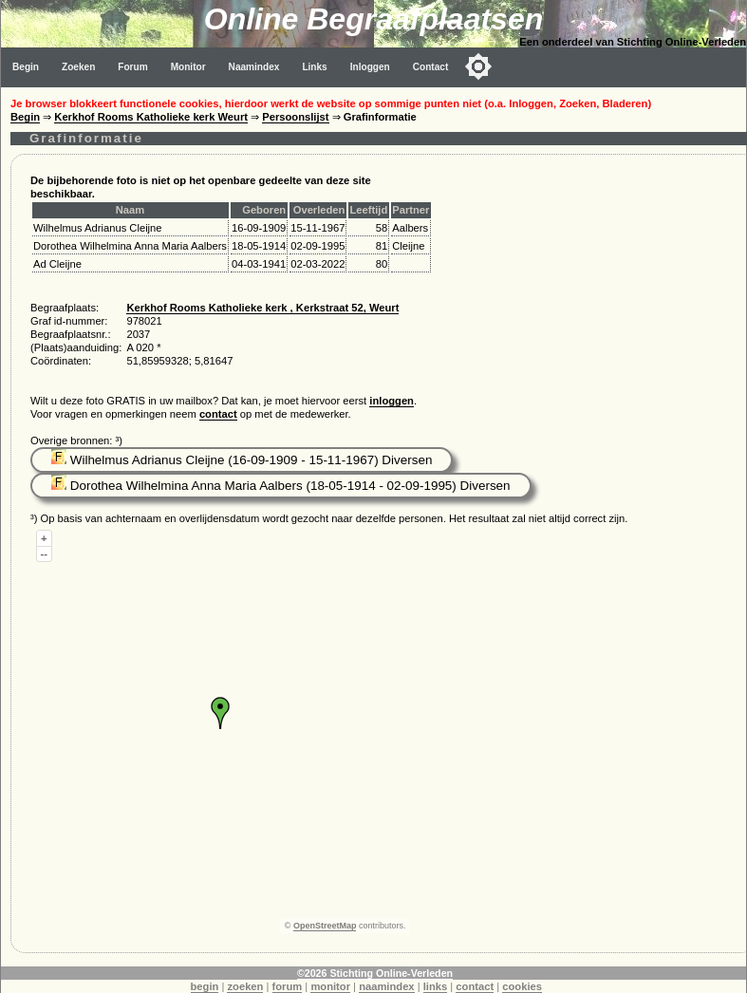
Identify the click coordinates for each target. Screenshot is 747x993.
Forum (132, 67)
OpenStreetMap (325, 925)
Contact (431, 67)
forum (287, 986)
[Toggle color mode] (478, 66)
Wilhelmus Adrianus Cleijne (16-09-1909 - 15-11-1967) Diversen (241, 460)
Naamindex (254, 67)
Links (314, 67)
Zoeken (78, 67)
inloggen (391, 400)
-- (44, 553)
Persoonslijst (295, 116)
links (435, 986)
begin (205, 986)
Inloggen (370, 67)
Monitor (188, 67)
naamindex (386, 986)
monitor (330, 986)
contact (218, 414)
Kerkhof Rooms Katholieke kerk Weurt (151, 116)
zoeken (245, 986)
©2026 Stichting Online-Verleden (375, 973)
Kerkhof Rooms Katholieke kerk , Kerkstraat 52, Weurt (262, 307)
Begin (25, 67)
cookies (522, 986)
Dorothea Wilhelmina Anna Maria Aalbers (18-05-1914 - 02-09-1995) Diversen (281, 485)
